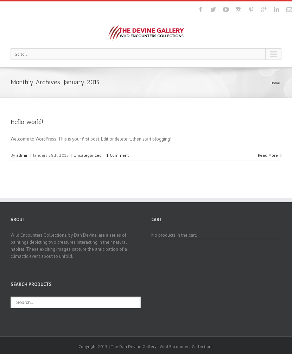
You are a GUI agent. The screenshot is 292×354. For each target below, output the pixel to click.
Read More (268, 155)
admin (22, 155)
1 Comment (117, 155)
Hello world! (27, 122)
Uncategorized (88, 155)
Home (275, 83)
